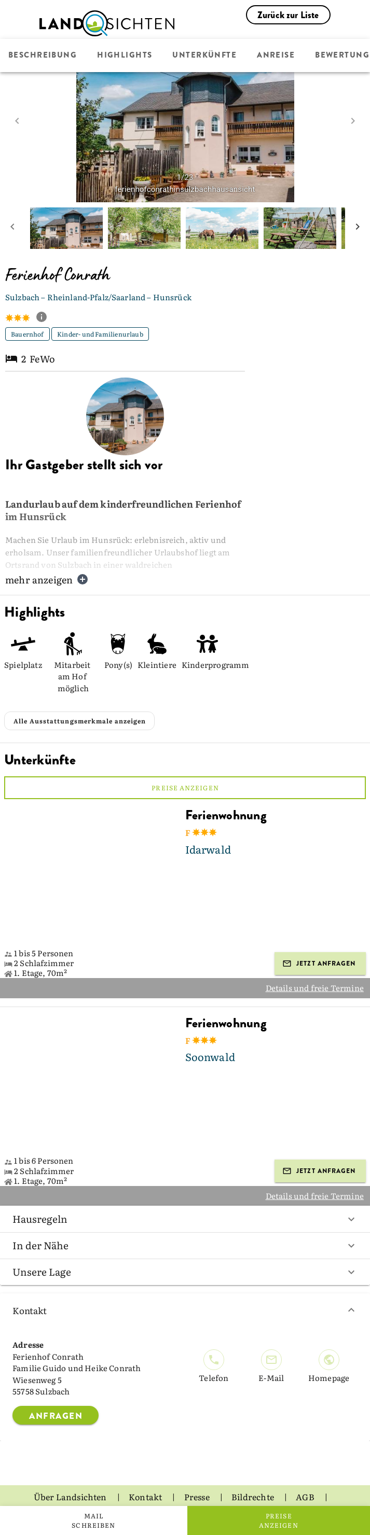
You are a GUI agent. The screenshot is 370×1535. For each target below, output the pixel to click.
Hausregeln (185, 1194)
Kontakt (185, 1285)
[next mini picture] (357, 228)
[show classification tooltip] (45, 318)
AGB (306, 1472)
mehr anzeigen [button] (47, 580)
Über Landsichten (71, 1472)
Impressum (221, 1489)
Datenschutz (151, 1489)
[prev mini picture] (12, 228)
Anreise (276, 55)
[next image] (353, 120)
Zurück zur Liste (288, 15)
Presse (197, 1472)
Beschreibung (42, 55)
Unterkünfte (204, 55)
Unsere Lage (185, 1246)
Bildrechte (253, 1472)
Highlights (124, 55)
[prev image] (17, 120)
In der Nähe (185, 1220)
